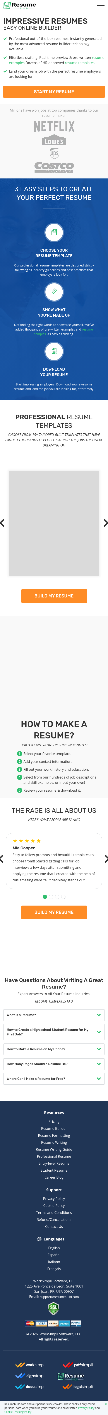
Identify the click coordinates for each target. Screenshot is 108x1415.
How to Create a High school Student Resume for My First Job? (47, 1032)
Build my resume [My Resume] (54, 596)
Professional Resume (54, 1156)
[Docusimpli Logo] (30, 1388)
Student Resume (54, 1170)
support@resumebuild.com (59, 1297)
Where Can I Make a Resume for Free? (36, 1079)
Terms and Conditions (54, 1212)
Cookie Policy (54, 1205)
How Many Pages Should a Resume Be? (37, 1064)
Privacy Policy (54, 1198)
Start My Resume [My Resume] (54, 91)
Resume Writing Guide (54, 1149)
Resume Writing (54, 1142)
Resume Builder (54, 1128)
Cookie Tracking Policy (17, 1412)
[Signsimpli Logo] (30, 1377)
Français (54, 1268)
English (54, 1247)
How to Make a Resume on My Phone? (36, 1049)
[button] (45, 897)
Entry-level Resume (53, 1163)
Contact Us (54, 1226)
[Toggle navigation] (100, 5)
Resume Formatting (54, 1135)
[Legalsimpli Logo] (77, 1388)
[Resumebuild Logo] (77, 1377)
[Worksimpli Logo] (30, 1366)
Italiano (54, 1261)
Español (54, 1254)
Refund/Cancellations (54, 1219)
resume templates (79, 62)
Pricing (53, 1121)
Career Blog (54, 1177)
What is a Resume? (21, 1015)
